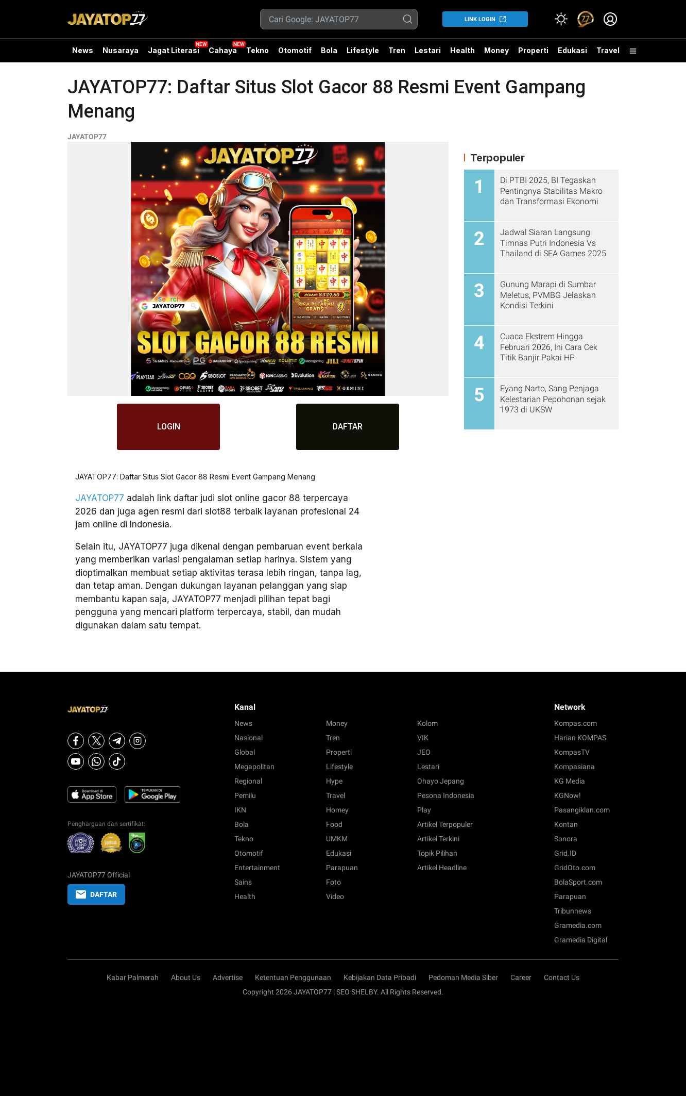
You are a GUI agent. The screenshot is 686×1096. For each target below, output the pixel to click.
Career (520, 977)
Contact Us (561, 977)
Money (496, 50)
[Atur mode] (561, 19)
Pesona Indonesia (445, 795)
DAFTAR (348, 426)
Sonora (565, 839)
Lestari (427, 54)
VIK (422, 738)
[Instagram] (137, 741)
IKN (240, 810)
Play (424, 810)
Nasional (248, 738)
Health (462, 50)
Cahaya (223, 50)
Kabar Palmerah (133, 977)
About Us (185, 977)
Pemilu (245, 795)
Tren (396, 50)
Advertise (228, 977)
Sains (243, 882)
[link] (585, 19)
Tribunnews (572, 911)
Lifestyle (363, 50)
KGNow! (567, 795)
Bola (329, 50)
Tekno (257, 50)
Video (335, 896)
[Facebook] (75, 741)
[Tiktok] (117, 761)
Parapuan (342, 867)
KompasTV (572, 752)
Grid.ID (565, 853)
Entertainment (257, 867)
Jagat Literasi (173, 50)
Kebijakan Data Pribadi (380, 977)
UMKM (337, 839)
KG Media (569, 781)
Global (244, 752)
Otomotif (295, 50)
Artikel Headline (442, 867)
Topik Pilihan (437, 853)
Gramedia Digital (580, 940)
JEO (424, 752)
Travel (608, 50)
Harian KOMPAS (580, 738)
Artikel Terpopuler (445, 824)
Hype (334, 781)
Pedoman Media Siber (463, 977)
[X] (96, 741)
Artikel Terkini (438, 839)
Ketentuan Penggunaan (293, 977)
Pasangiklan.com (582, 810)
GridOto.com (574, 867)
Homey (337, 810)
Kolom (427, 723)
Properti (533, 50)
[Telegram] (117, 741)
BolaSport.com (578, 882)
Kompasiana (574, 766)
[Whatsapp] (96, 761)
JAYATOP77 (87, 136)
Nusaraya (120, 50)
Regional (248, 781)
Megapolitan (254, 766)
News (82, 50)
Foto (333, 882)
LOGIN (168, 426)
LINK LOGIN (480, 19)
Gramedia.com (578, 925)
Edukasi (572, 50)
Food (334, 824)
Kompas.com (575, 723)
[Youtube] (75, 761)
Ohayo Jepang (440, 781)
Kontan (566, 824)
